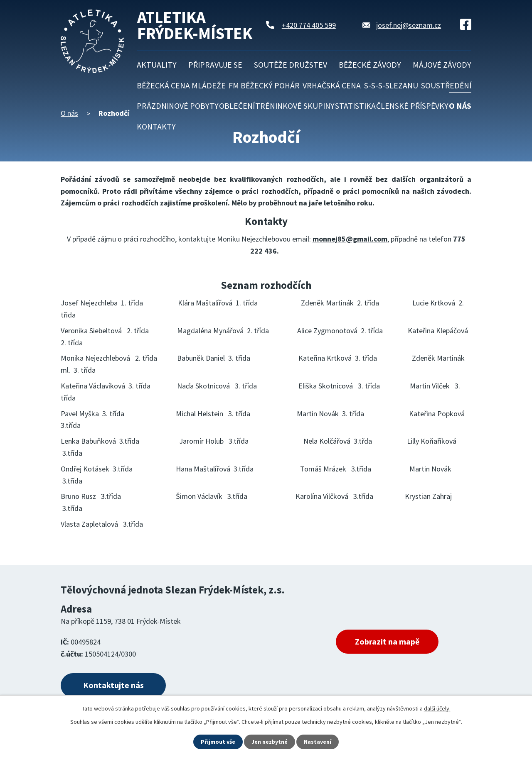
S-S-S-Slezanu (391, 85)
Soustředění (446, 85)
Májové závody (442, 65)
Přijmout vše (218, 741)
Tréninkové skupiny (295, 106)
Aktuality (157, 65)
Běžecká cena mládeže (181, 85)
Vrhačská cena (332, 85)
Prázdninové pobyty (178, 106)
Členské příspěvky (412, 106)
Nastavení (318, 741)
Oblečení (237, 106)
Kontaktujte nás (113, 685)
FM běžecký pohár (264, 85)
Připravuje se (215, 65)
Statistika (355, 106)
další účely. (437, 708)
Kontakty (156, 127)
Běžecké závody (370, 65)
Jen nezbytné (269, 741)
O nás (460, 106)
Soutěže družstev (290, 65)
